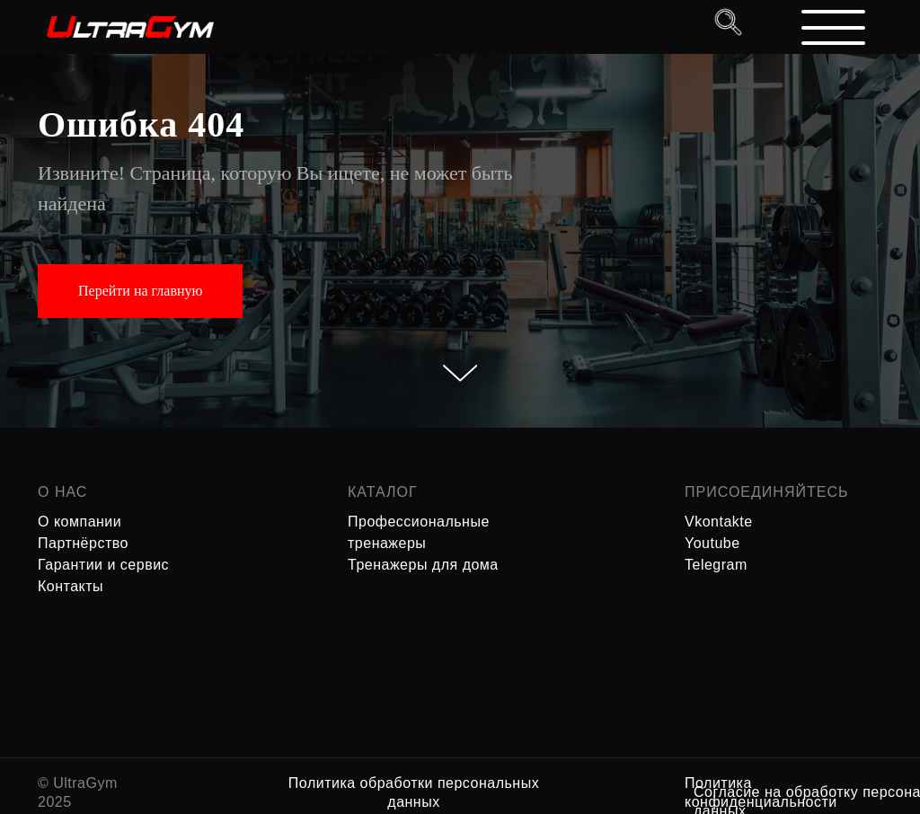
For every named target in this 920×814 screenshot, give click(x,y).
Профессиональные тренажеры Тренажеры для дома (423, 543)
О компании (79, 521)
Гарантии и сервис (103, 564)
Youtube (712, 543)
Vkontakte (719, 521)
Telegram (716, 564)
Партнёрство (83, 543)
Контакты (70, 586)
